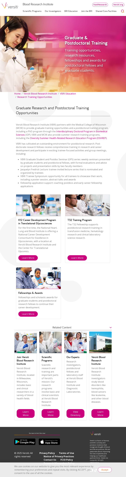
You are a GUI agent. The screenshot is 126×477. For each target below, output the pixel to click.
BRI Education (71, 11)
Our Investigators (53, 11)
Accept (104, 469)
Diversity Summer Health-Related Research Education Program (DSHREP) (68, 138)
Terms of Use (66, 453)
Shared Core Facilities (106, 11)
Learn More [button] (28, 257)
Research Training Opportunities (34, 97)
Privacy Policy (47, 453)
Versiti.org (118, 4)
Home (17, 93)
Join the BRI (86, 11)
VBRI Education (68, 93)
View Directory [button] (75, 413)
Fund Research (100, 4)
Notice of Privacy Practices (59, 456)
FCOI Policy (66, 459)
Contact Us (50, 459)
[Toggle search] (122, 11)
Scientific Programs (32, 11)
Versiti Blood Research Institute (40, 93)
